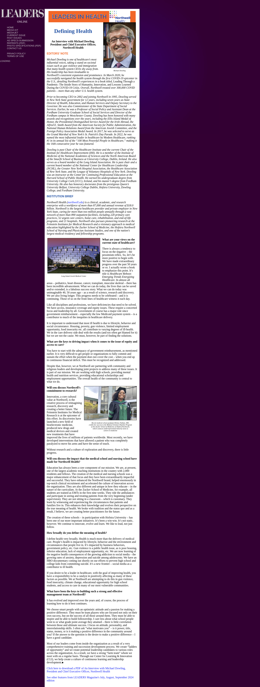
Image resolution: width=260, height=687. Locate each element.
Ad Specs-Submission (20, 40)
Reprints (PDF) (16, 43)
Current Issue (16, 35)
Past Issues (14, 38)
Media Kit (12, 30)
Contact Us (14, 48)
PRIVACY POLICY (16, 53)
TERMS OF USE (15, 56)
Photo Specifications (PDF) (24, 45)
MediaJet (12, 32)
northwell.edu (75, 202)
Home (10, 27)
